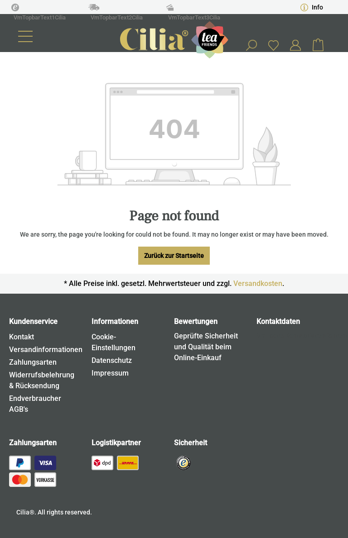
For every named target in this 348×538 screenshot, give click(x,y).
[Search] (251, 45)
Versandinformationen (45, 349)
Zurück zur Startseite (174, 255)
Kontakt (21, 337)
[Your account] (295, 45)
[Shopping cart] (318, 45)
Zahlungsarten (33, 362)
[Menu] (25, 36)
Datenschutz (112, 360)
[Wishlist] (273, 45)
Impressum (110, 373)
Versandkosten (257, 283)
